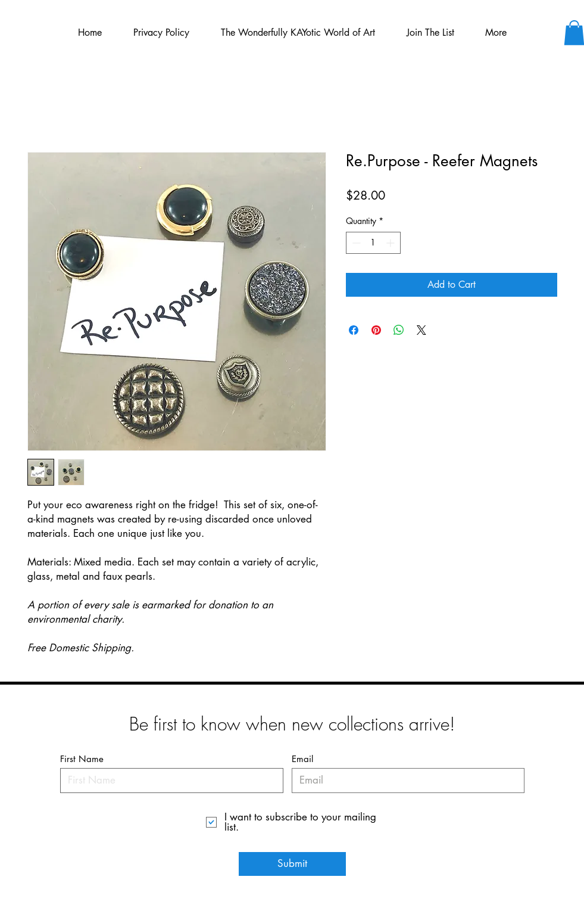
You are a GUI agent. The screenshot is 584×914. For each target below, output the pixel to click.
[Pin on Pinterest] (376, 330)
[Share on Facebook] (353, 330)
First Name (82, 758)
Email (302, 758)
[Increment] (391, 242)
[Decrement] (355, 242)
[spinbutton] (373, 242)
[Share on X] (421, 330)
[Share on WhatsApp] (399, 330)
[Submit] (292, 864)
